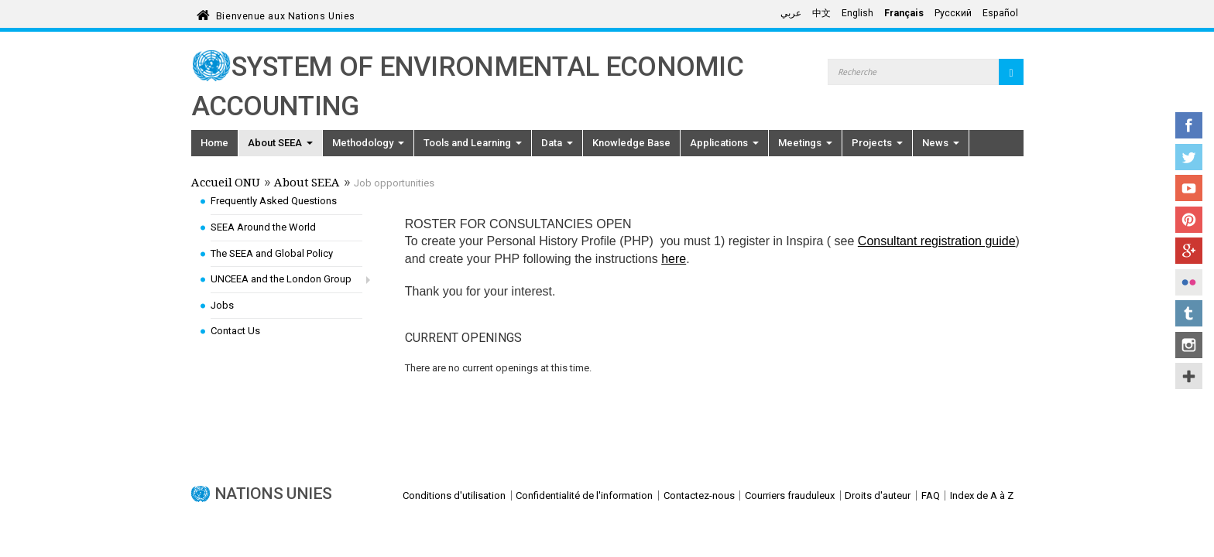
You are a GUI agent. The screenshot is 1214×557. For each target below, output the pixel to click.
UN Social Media (1188, 376)
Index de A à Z (981, 495)
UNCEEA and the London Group (281, 279)
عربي (790, 13)
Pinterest (1188, 220)
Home (214, 143)
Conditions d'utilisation (454, 495)
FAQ (930, 495)
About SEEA (280, 143)
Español (1000, 13)
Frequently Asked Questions (274, 201)
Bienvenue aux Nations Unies (285, 13)
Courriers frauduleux (790, 495)
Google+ (1188, 250)
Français (904, 13)
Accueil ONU (225, 184)
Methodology (368, 143)
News (940, 143)
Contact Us (235, 331)
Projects (877, 143)
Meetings (805, 143)
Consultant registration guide (937, 241)
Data (557, 143)
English (857, 13)
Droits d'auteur (877, 495)
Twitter (1188, 157)
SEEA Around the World (263, 227)
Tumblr (1188, 313)
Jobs (222, 305)
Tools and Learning (473, 143)
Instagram (1188, 345)
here (673, 258)
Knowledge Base (631, 143)
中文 (821, 13)
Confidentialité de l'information (584, 495)
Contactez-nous (699, 495)
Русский (953, 13)
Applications (724, 143)
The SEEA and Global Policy (272, 253)
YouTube (1188, 188)
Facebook (1188, 125)
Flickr (1188, 282)
